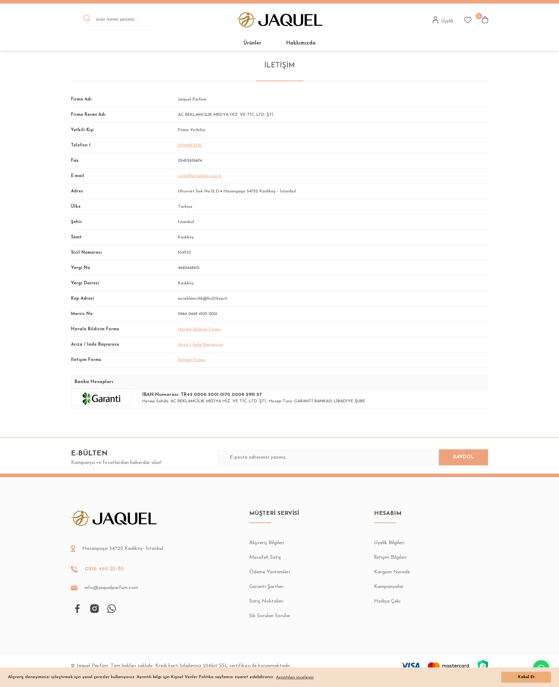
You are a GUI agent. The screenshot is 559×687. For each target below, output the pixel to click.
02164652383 (190, 145)
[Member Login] (443, 20)
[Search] (119, 20)
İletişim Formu (191, 360)
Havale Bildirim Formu (199, 329)
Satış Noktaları (266, 601)
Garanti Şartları (266, 586)
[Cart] (485, 19)
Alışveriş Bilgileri (266, 543)
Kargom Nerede (392, 572)
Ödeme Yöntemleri (269, 572)
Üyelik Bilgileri (389, 543)
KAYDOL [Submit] (457, 457)
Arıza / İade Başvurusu (200, 344)
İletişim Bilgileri (390, 557)
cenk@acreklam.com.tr (200, 176)
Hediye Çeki (387, 601)
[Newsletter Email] (352, 457)
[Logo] (280, 20)
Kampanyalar (389, 586)
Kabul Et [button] (526, 677)
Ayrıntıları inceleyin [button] (295, 677)
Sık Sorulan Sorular (270, 616)
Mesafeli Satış (265, 557)
